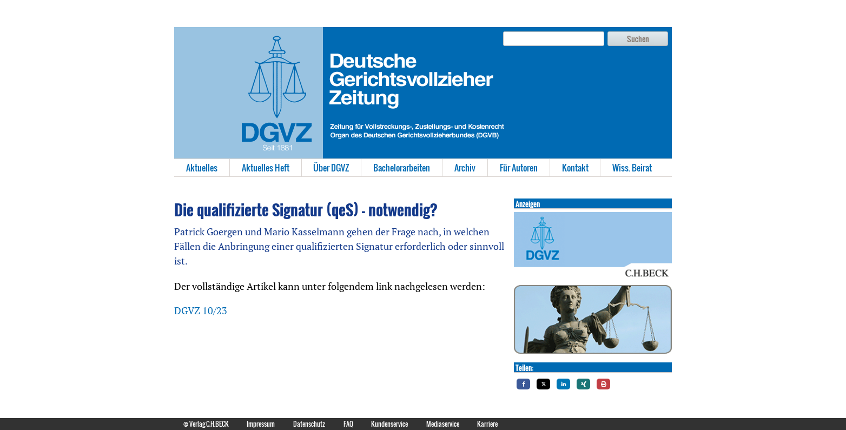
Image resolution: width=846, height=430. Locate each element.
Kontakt (575, 167)
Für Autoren (519, 167)
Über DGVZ (331, 167)
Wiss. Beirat (632, 167)
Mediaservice (442, 423)
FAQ (348, 423)
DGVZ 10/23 (200, 310)
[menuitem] (202, 167)
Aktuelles (201, 167)
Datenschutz (309, 423)
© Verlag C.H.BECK (206, 423)
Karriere (487, 423)
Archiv (464, 167)
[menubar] (423, 167)
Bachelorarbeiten (401, 167)
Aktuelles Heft (265, 167)
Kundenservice (389, 423)
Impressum (261, 423)
